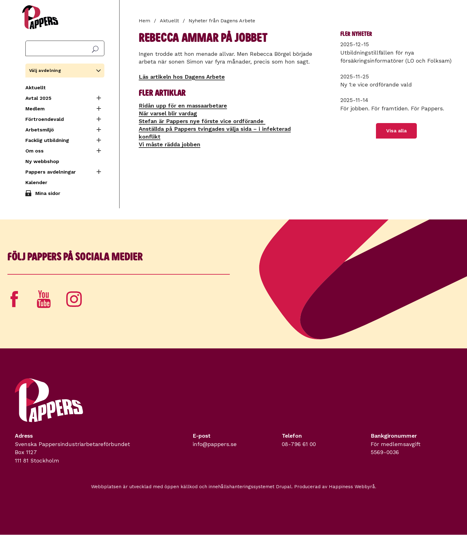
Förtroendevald (44, 119)
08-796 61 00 (299, 444)
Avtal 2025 (38, 98)
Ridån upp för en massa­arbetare (183, 105)
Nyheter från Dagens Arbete (222, 21)
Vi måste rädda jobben (169, 144)
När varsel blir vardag (168, 113)
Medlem (35, 109)
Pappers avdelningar (50, 172)
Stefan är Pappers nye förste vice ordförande (202, 121)
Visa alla (396, 131)
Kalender (36, 182)
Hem (144, 21)
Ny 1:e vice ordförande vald (376, 85)
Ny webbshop (42, 161)
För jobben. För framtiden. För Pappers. (392, 108)
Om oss (34, 151)
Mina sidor (47, 193)
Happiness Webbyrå (352, 486)
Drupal (283, 486)
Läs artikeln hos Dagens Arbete (182, 76)
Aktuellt (35, 88)
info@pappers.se (215, 444)
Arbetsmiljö (39, 130)
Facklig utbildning (47, 140)
